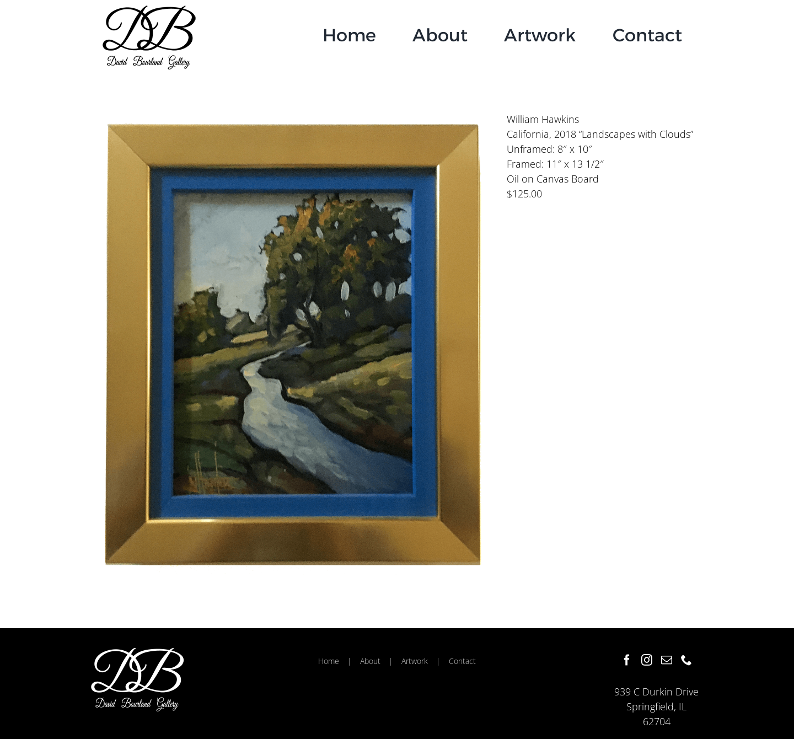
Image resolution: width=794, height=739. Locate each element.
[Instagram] (646, 660)
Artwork (414, 661)
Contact (462, 661)
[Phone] (686, 660)
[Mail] (666, 660)
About (370, 661)
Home (328, 661)
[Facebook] (626, 660)
